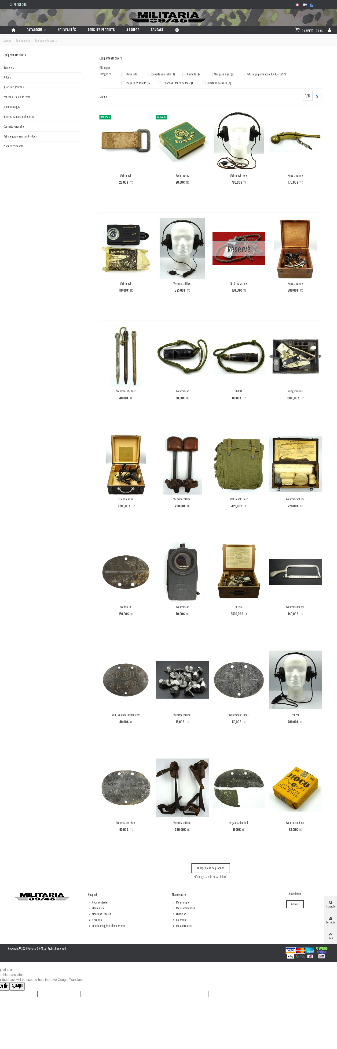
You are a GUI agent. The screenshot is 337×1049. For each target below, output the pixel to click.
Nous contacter (98, 902)
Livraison (179, 914)
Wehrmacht (126, 175)
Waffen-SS (126, 607)
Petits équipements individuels (21, 136)
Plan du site (96, 908)
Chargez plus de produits (210, 868)
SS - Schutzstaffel (238, 283)
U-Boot (238, 607)
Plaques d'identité (13, 146)
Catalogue (35, 30)
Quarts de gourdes (14, 87)
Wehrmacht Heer (239, 175)
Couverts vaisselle (14, 126)
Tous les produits (101, 30)
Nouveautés (67, 30)
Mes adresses (182, 925)
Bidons (7, 77)
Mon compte (181, 902)
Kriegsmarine (295, 175)
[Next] (317, 97)
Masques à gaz (12, 107)
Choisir (105, 97)
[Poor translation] (17, 986)
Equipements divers (15, 55)
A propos (132, 30)
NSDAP (238, 391)
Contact (157, 30)
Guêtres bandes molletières (19, 117)
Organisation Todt (239, 823)
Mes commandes (183, 908)
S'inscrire (295, 904)
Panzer (295, 715)
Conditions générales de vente (106, 925)
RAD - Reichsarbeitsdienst (126, 715)
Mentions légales (99, 914)
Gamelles (9, 67)
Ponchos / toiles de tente (17, 97)
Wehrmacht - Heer (126, 391)
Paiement (179, 920)
